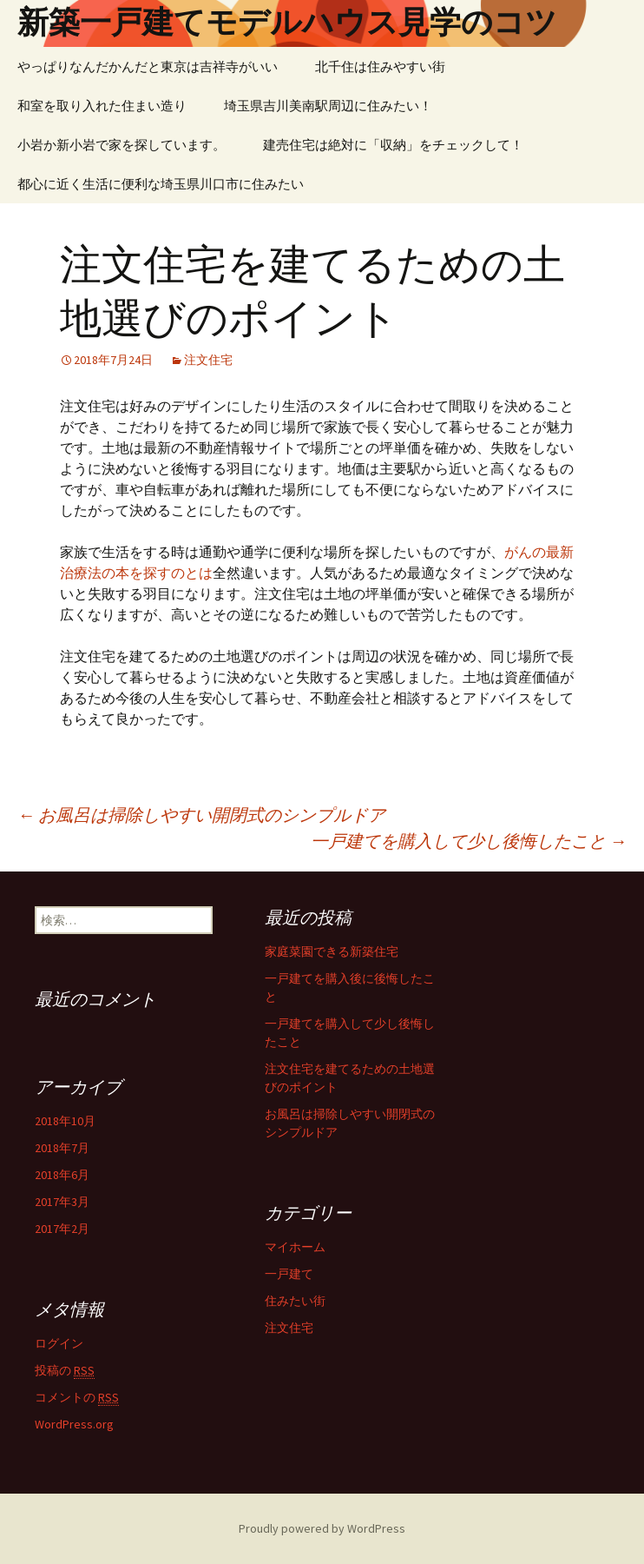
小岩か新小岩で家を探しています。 (121, 144)
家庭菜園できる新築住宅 (331, 951)
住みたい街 (295, 1301)
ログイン (59, 1343)
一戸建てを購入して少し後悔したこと (469, 841)
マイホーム (295, 1247)
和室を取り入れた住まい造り (102, 105)
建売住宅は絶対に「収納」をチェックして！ (393, 144)
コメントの (77, 1397)
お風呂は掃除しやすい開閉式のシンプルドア (201, 814)
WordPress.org (74, 1424)
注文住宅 (208, 360)
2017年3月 (62, 1201)
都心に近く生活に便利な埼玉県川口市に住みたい (160, 184)
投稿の (65, 1370)
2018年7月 (62, 1148)
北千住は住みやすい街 (380, 66)
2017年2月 (62, 1228)
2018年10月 (65, 1121)
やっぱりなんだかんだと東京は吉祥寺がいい (147, 66)
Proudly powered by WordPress (322, 1528)
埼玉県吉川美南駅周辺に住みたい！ (328, 105)
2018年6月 (62, 1175)
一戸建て (289, 1274)
